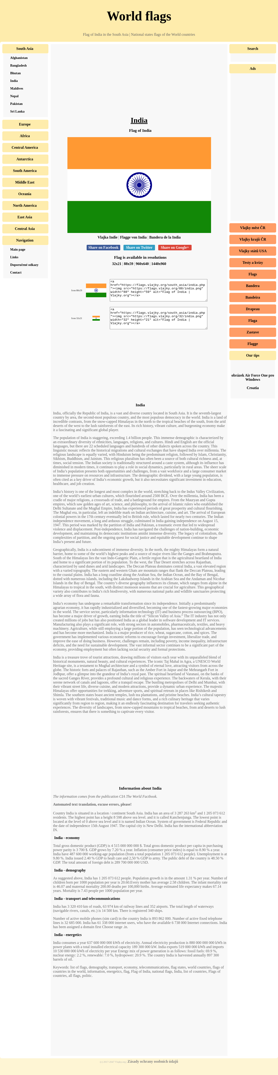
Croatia (253, 388)
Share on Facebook (103, 247)
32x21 (116, 264)
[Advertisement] (139, 83)
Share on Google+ (175, 247)
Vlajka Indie (107, 237)
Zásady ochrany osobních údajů (153, 1070)
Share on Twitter (139, 247)
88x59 (128, 264)
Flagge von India (133, 237)
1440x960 (158, 264)
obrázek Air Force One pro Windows (252, 377)
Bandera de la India (165, 237)
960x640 (142, 264)
